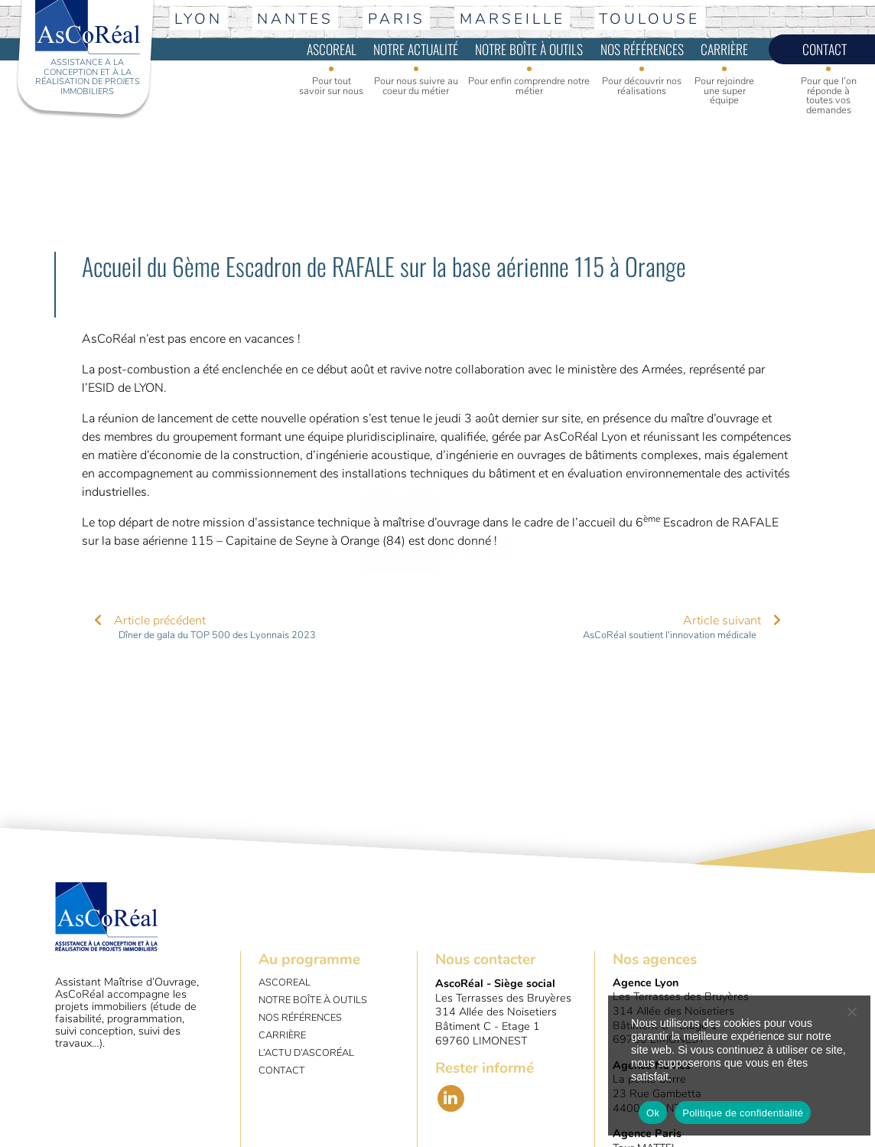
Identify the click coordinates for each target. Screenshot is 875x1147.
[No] (851, 1011)
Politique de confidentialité (742, 1113)
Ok (652, 1113)
